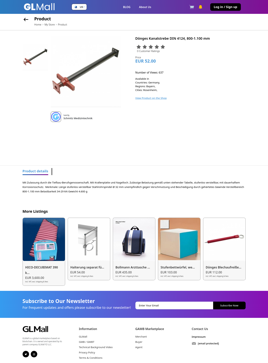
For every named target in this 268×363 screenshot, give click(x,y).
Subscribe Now (229, 305)
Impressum (199, 336)
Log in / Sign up (225, 7)
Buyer (138, 342)
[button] (79, 7)
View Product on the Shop (151, 98)
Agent (139, 347)
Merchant (141, 336)
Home (37, 24)
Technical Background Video (96, 347)
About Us (145, 7)
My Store (49, 24)
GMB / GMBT (86, 342)
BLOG (126, 7)
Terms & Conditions (91, 357)
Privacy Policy (87, 352)
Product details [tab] (35, 171)
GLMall (83, 336)
